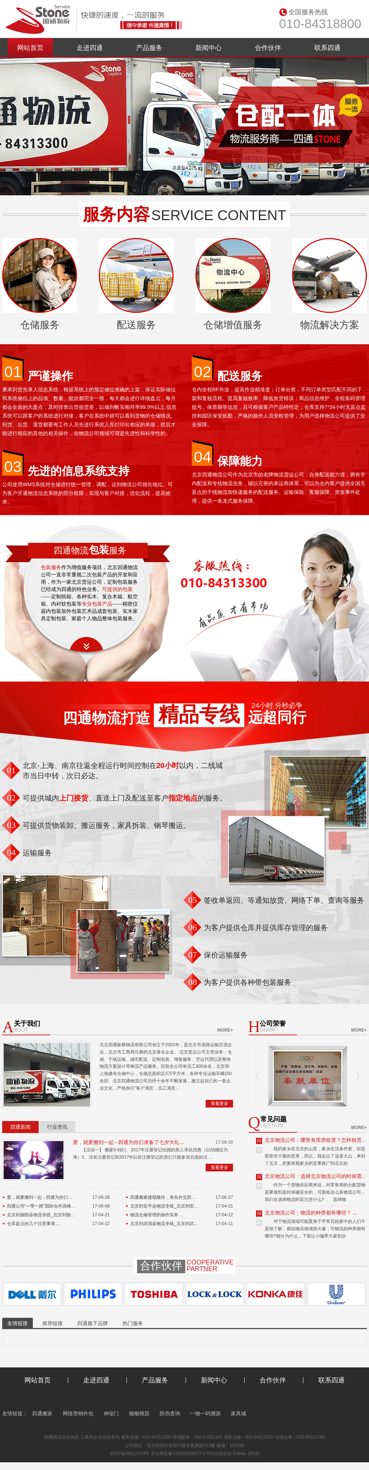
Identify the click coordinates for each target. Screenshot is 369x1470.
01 (13, 371)
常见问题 (273, 1119)
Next (358, 1076)
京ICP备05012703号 (129, 1453)
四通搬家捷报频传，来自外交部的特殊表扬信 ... (176, 1197)
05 (192, 900)
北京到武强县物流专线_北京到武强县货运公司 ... (177, 1223)
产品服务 (149, 47)
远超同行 (277, 717)
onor (267, 1030)
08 (192, 982)
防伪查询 (170, 1413)
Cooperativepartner (210, 1265)
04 (202, 456)
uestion (271, 1125)
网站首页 (30, 47)
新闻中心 (208, 47)
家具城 (238, 1413)
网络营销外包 (78, 1413)
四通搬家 (42, 1413)
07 (192, 954)
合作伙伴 (268, 47)
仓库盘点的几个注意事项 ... (33, 1223)
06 (192, 927)
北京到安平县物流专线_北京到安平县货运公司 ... (177, 1206)
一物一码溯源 (205, 1413)
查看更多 (219, 1103)
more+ (225, 1030)
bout (21, 1030)
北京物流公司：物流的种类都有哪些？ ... (311, 1213)
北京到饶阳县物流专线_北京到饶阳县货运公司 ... (54, 1214)
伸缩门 (111, 1413)
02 (202, 371)
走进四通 (90, 47)
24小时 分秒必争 (277, 705)
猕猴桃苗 (139, 1413)
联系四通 (327, 47)
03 (13, 466)
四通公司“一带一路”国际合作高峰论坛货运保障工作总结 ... (63, 1206)
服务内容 (116, 214)
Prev (258, 1076)
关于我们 (27, 1023)
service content (218, 215)
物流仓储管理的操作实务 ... (156, 1214)
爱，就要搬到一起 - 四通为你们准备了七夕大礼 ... (128, 1142)
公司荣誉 (273, 1023)
